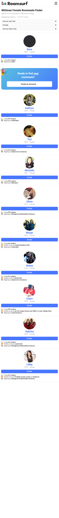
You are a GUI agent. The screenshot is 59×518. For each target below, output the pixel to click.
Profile (29, 56)
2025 (26, 111)
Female (32, 52)
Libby (29, 364)
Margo (29, 232)
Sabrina (29, 331)
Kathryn (29, 108)
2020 (26, 235)
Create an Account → (29, 84)
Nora (29, 49)
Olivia (29, 201)
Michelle (29, 170)
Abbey (29, 265)
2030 (26, 52)
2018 (26, 204)
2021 (26, 173)
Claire (29, 298)
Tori (29, 139)
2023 (26, 142)
